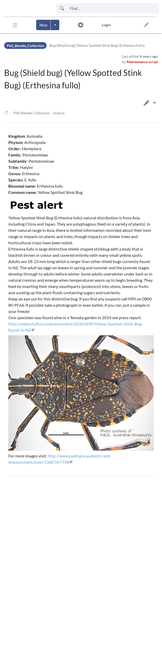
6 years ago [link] (149, 56)
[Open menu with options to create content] (55, 25)
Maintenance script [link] (142, 62)
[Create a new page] (43, 25)
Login (106, 25)
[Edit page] (155, 103)
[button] (15, 25)
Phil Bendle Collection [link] (32, 113)
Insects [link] (58, 113)
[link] (25, 8)
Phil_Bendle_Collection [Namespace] (25, 45)
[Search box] (113, 8)
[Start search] (61, 8)
